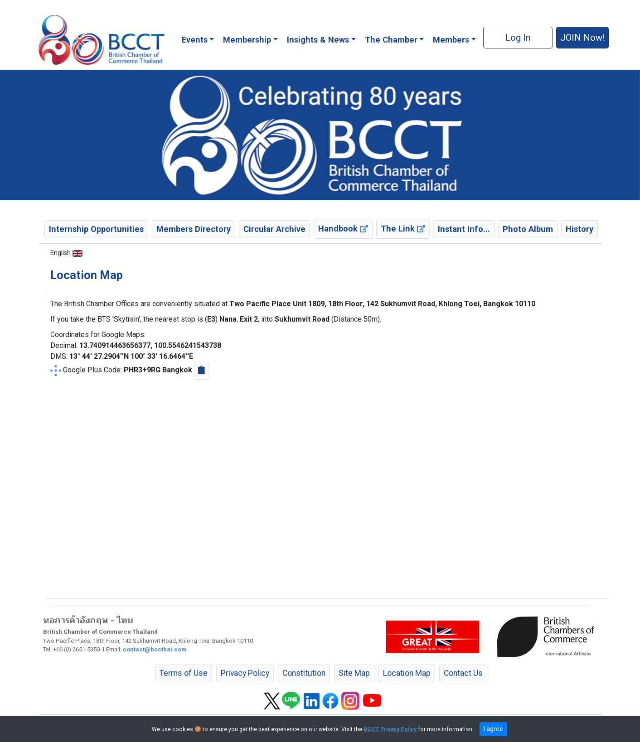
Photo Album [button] (528, 229)
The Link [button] (403, 228)
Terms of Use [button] (184, 673)
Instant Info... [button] (464, 229)
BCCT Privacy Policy (390, 729)
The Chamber (391, 39)
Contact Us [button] (463, 673)
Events (195, 39)
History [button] (579, 229)
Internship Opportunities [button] (96, 229)
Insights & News (318, 39)
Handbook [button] (343, 228)
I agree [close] (493, 728)
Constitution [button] (303, 673)
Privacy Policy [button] (245, 673)
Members (451, 39)
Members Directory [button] (193, 229)
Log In (517, 37)
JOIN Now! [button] (582, 37)
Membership (247, 39)
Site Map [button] (354, 673)
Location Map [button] (407, 673)
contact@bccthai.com (155, 649)
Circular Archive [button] (274, 229)
